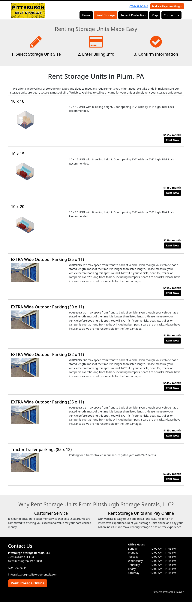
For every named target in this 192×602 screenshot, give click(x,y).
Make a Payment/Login (167, 6)
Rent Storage (105, 15)
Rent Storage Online (27, 583)
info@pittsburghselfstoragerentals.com (33, 574)
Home (86, 15)
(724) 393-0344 (139, 6)
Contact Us (171, 15)
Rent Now (172, 140)
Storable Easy (175, 592)
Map (155, 15)
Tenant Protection (133, 15)
